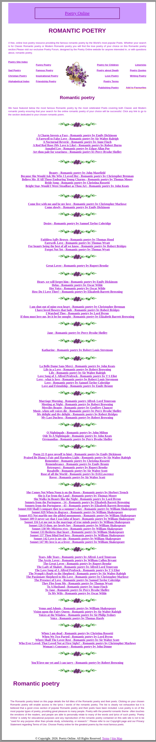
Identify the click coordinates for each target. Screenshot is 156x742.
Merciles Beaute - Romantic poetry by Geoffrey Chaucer (77, 407)
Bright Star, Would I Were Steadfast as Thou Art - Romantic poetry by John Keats (77, 186)
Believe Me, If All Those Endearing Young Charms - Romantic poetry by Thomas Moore (77, 179)
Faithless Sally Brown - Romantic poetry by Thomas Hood (77, 239)
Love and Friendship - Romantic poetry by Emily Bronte (77, 386)
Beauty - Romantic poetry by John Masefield (77, 172)
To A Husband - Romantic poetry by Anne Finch (77, 586)
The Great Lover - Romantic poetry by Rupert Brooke (77, 563)
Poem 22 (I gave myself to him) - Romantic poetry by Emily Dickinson (77, 454)
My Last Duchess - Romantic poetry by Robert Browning (77, 417)
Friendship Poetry (46, 81)
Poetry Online (77, 13)
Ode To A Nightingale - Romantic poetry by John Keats (77, 435)
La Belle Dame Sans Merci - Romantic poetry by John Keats (77, 366)
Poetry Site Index (18, 62)
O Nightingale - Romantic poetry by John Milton (77, 432)
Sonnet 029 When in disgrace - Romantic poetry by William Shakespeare (77, 512)
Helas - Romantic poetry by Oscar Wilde (77, 285)
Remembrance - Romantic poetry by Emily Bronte (77, 464)
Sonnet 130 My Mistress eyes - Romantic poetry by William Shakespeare (77, 528)
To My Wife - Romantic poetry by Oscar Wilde (77, 593)
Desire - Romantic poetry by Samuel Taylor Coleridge (77, 223)
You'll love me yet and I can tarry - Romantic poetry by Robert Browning (77, 662)
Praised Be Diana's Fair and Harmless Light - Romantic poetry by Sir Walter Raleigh (77, 457)
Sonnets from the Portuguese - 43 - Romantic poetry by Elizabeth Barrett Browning (77, 505)
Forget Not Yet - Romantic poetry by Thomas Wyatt (77, 249)
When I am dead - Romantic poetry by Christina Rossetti (77, 633)
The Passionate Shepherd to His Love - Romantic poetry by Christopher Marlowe (77, 576)
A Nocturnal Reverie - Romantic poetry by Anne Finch (77, 141)
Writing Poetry (138, 75)
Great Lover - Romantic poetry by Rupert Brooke (77, 265)
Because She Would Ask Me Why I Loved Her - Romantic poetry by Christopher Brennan (77, 176)
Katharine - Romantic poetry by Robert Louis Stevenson (77, 350)
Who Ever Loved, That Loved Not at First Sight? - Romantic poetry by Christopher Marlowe (77, 643)
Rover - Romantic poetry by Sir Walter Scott (77, 477)
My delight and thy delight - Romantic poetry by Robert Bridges (77, 414)
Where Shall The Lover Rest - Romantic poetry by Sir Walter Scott (77, 639)
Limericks (140, 64)
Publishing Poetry (108, 87)
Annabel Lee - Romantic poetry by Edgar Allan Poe (77, 148)
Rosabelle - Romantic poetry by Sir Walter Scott (77, 470)
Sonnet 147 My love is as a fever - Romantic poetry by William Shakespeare (77, 541)
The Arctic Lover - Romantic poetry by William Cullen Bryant (77, 560)
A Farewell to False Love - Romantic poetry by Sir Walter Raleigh (77, 138)
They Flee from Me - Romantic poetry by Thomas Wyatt (77, 583)
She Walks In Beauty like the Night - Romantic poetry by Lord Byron (77, 499)
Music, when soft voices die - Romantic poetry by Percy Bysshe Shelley (77, 410)
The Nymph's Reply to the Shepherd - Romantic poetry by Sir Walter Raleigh (77, 573)
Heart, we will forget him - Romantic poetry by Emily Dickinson (77, 281)
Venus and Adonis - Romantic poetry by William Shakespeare (77, 608)
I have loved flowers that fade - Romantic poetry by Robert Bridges (77, 310)
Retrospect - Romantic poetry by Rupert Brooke (77, 467)
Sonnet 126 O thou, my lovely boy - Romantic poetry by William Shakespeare (77, 525)
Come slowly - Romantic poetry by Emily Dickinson (77, 207)
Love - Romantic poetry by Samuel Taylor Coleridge (77, 382)
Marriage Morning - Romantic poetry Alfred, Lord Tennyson (77, 401)
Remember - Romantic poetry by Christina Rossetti (77, 460)
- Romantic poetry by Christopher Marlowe (99, 203)
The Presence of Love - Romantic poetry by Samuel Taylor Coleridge (77, 580)
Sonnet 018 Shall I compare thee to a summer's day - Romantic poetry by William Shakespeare (77, 508)
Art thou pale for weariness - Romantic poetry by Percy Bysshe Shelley (77, 151)
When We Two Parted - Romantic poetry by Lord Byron (77, 636)
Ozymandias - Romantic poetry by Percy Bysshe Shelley (77, 439)
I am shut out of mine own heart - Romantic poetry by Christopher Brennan (77, 306)
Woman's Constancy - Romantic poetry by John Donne (77, 646)
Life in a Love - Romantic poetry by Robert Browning (77, 369)
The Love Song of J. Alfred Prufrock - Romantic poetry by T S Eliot (77, 570)
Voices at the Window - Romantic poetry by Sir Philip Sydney (77, 614)
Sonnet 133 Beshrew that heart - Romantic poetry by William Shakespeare (77, 532)
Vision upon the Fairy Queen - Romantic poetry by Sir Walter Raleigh (77, 611)
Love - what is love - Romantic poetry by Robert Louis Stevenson (77, 379)
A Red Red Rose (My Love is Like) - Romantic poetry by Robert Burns (77, 145)
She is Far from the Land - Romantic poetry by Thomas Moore (77, 495)
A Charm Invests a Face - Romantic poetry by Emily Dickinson (77, 135)
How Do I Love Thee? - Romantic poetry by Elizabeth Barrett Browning (77, 291)
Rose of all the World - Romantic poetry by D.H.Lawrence (77, 474)
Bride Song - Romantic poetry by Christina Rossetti (77, 182)
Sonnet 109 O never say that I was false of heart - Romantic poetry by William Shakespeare (77, 518)
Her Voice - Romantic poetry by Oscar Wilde (77, 288)
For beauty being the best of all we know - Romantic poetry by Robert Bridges (77, 246)
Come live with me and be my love (50, 203)
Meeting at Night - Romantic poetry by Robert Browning (77, 404)
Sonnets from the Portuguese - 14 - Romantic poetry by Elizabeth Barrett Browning (77, 502)
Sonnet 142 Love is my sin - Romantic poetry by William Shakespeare (77, 538)
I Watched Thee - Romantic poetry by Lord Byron (77, 313)
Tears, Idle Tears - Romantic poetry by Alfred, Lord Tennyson (77, 557)
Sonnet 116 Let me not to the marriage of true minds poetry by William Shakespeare (77, 522)
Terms (105, 738)
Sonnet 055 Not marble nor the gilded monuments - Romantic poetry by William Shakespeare (77, 515)
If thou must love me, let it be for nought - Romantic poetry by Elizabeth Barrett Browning (77, 316)
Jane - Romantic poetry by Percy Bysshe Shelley (77, 332)
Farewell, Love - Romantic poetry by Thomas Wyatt (77, 242)
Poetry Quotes (138, 70)
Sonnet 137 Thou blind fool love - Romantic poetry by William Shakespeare (77, 535)
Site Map (116, 738)
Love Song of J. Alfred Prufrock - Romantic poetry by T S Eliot (77, 376)
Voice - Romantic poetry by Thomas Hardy (77, 618)
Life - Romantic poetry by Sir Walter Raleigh (77, 372)
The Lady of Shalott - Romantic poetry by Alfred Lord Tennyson (77, 566)
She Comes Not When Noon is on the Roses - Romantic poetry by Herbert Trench (77, 492)
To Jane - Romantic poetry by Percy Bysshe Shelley (77, 590)
